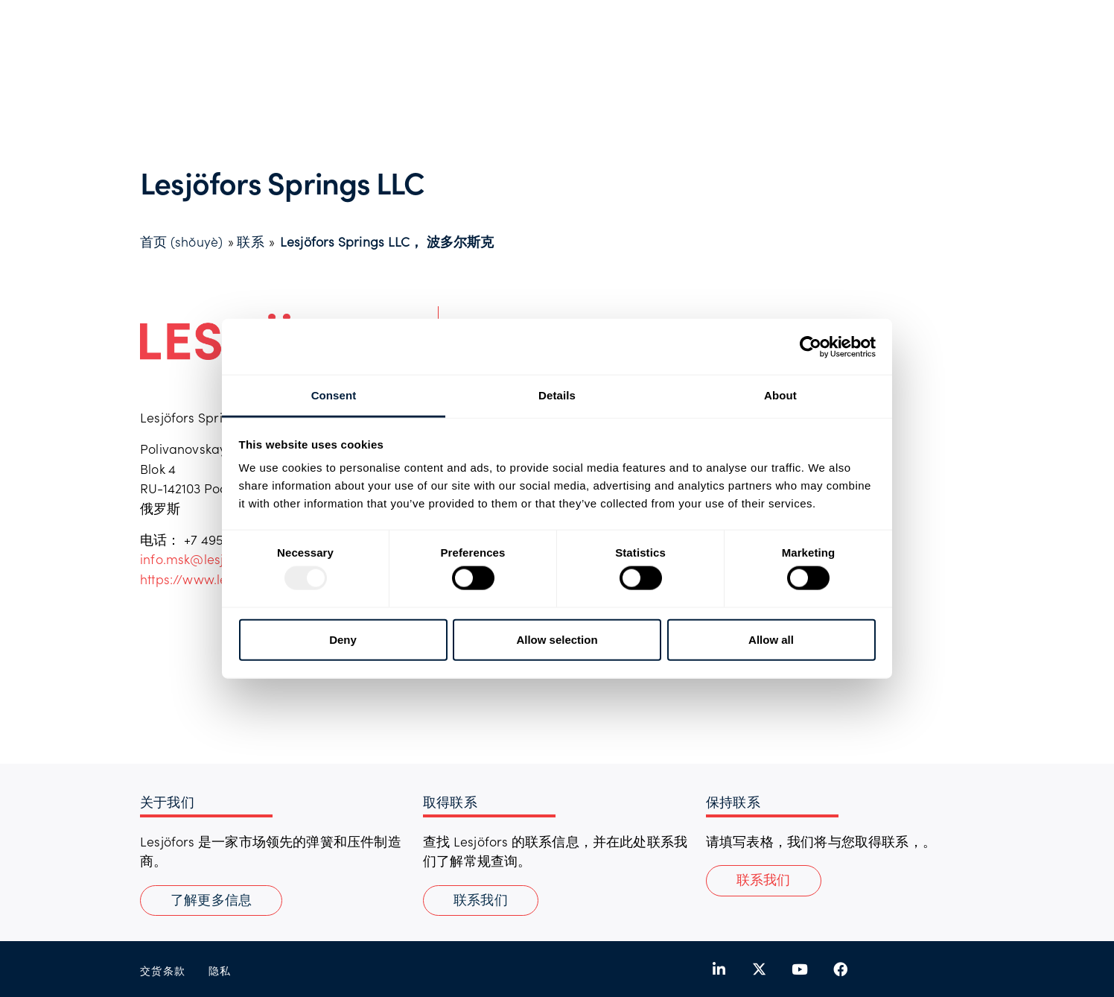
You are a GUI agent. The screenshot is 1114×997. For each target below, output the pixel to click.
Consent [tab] (334, 395)
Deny (343, 639)
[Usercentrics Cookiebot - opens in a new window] (810, 346)
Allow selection (556, 639)
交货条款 (163, 970)
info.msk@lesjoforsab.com (220, 559)
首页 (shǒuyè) (181, 241)
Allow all (771, 639)
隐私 (220, 970)
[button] (763, 880)
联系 (250, 241)
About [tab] (780, 395)
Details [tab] (557, 395)
